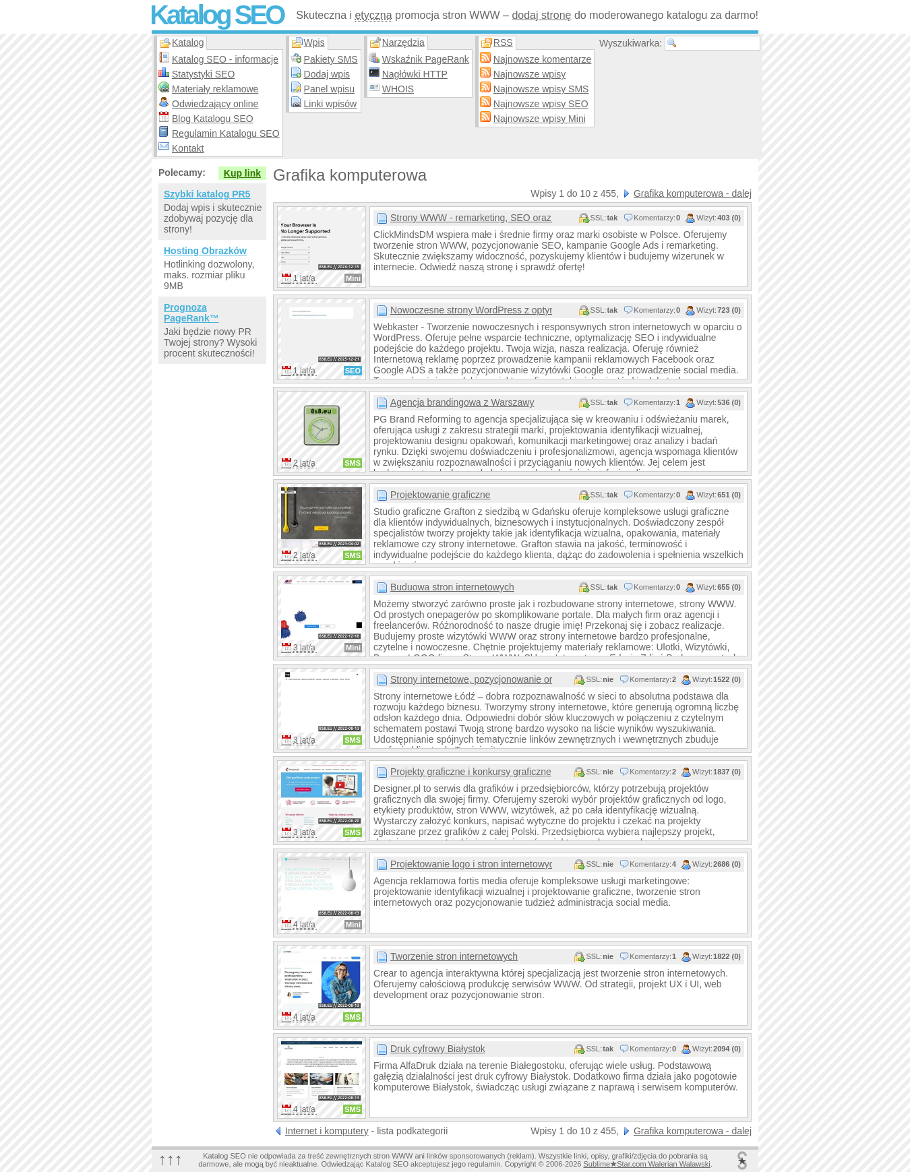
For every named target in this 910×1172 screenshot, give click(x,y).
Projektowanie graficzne (440, 494)
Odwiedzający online (215, 103)
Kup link (242, 173)
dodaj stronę (541, 15)
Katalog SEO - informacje (225, 59)
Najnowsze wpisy (529, 74)
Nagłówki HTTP (415, 74)
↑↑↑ (170, 1159)
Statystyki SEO (203, 74)
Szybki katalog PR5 (207, 194)
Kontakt (188, 148)
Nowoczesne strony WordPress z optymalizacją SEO (471, 310)
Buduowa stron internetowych (452, 587)
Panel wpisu (329, 89)
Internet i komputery (327, 1130)
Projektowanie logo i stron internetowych (471, 864)
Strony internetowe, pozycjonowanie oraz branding (471, 679)
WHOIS (398, 89)
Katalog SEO (216, 15)
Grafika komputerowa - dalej (693, 193)
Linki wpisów (330, 103)
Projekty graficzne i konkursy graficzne (470, 771)
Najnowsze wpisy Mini (539, 118)
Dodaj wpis (327, 74)
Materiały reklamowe (215, 89)
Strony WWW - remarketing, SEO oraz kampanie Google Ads (471, 217)
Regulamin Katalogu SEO (226, 133)
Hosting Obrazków (205, 250)
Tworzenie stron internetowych (454, 956)
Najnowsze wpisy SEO (540, 103)
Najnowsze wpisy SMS (541, 89)
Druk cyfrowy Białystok (437, 1048)
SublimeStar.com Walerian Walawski (646, 1164)
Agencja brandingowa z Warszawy (462, 402)
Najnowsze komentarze (542, 59)
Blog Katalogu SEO (212, 118)
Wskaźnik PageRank (425, 59)
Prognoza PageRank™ (191, 312)
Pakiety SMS (331, 59)
